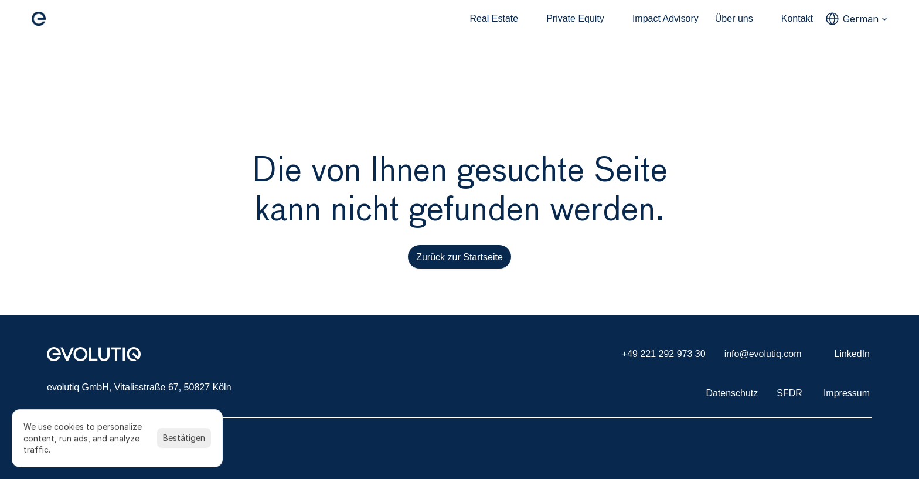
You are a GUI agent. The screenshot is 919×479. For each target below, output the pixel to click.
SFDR (789, 393)
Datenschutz (732, 393)
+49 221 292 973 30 (664, 354)
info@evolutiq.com (763, 354)
